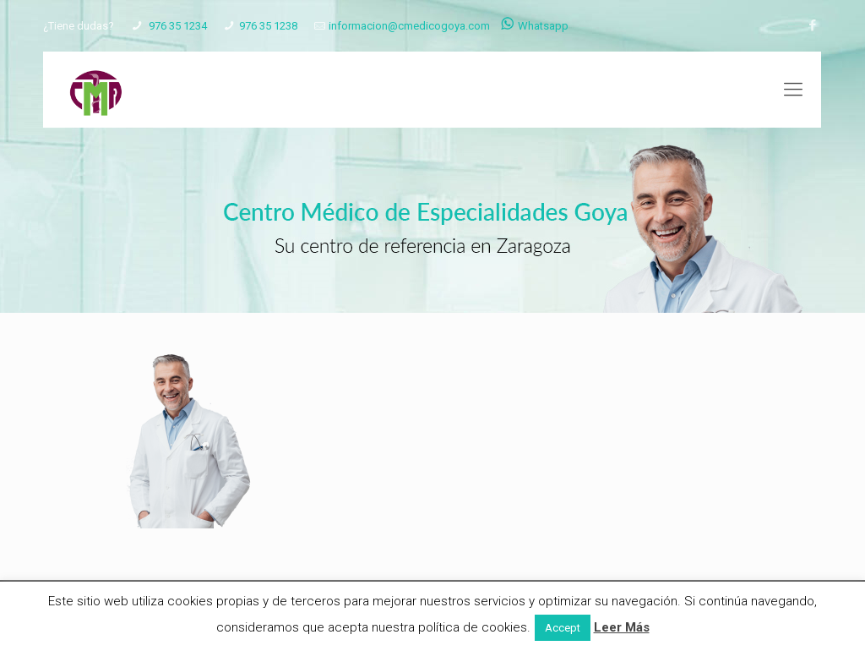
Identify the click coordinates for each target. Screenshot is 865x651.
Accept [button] (562, 627)
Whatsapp (535, 25)
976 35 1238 (268, 25)
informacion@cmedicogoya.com (409, 25)
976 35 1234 (176, 25)
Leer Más (622, 627)
